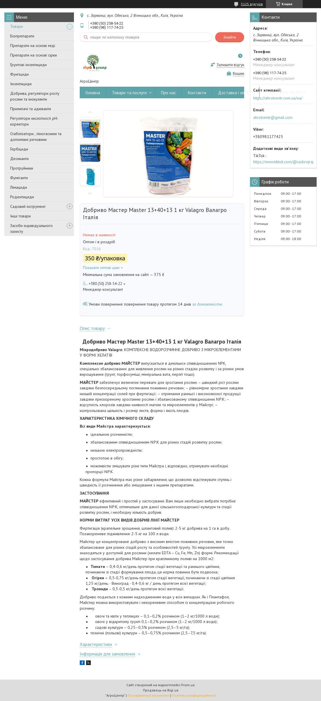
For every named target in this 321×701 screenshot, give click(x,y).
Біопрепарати (22, 36)
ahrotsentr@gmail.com (273, 117)
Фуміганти (19, 177)
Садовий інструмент (28, 206)
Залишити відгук (230, 64)
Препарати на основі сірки (33, 55)
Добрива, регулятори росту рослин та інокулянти (34, 96)
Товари (16, 26)
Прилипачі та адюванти (30, 108)
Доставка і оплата (235, 92)
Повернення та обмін (285, 92)
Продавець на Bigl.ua (160, 690)
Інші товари (20, 216)
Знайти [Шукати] (229, 37)
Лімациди (18, 187)
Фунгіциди (19, 74)
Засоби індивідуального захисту (31, 228)
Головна (93, 92)
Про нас (168, 92)
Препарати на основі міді (32, 45)
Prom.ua (188, 685)
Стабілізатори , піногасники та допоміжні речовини (35, 136)
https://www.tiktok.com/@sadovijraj (283, 161)
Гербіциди (19, 149)
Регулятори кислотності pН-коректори (34, 121)
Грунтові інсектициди (28, 64)
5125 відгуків (252, 4)
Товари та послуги (129, 92)
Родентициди (22, 196)
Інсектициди (21, 83)
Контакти (197, 92)
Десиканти (19, 158)
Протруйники (21, 168)
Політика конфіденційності (194, 695)
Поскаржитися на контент (148, 695)
